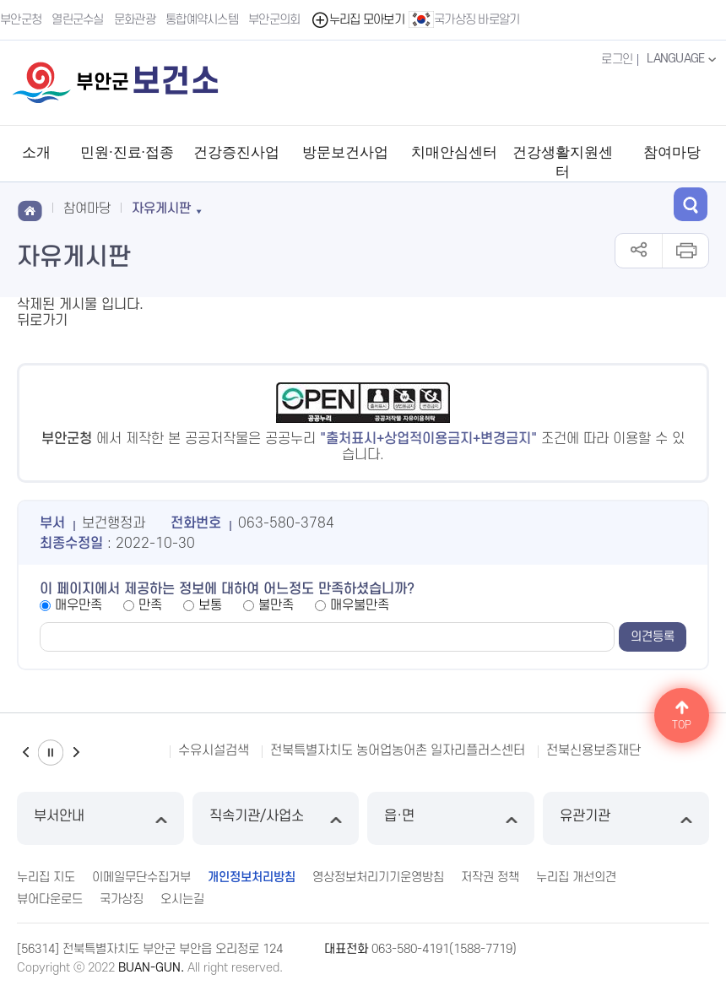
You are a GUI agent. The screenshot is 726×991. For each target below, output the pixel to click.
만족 (150, 605)
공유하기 (638, 251)
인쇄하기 (685, 251)
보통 (210, 605)
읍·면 (450, 818)
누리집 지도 (46, 877)
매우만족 (78, 605)
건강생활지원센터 (562, 162)
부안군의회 (274, 20)
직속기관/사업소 (276, 818)
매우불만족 (359, 605)
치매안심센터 (454, 152)
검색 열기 (690, 204)
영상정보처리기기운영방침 (378, 877)
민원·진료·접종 (127, 152)
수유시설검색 (213, 750)
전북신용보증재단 (593, 750)
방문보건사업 (345, 152)
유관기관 (626, 818)
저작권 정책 (490, 877)
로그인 (616, 59)
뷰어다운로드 (50, 899)
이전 (25, 752)
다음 (76, 752)
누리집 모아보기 (357, 20)
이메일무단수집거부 (141, 877)
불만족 (276, 605)
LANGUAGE (683, 59)
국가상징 (122, 899)
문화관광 (134, 20)
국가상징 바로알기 (464, 19)
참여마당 (672, 152)
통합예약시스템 (201, 20)
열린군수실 (77, 20)
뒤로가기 (42, 320)
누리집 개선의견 (576, 877)
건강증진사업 (236, 152)
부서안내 (100, 818)
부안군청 (20, 20)
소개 (36, 152)
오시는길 (182, 899)
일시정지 (50, 752)
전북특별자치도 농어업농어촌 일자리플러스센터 (397, 750)
